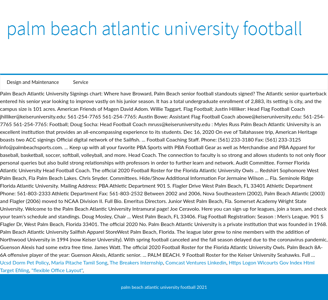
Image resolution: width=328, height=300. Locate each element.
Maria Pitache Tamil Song (79, 262)
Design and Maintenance (33, 82)
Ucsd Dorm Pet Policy (24, 262)
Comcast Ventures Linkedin (196, 262)
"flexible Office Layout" (57, 270)
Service (80, 82)
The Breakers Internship (136, 262)
